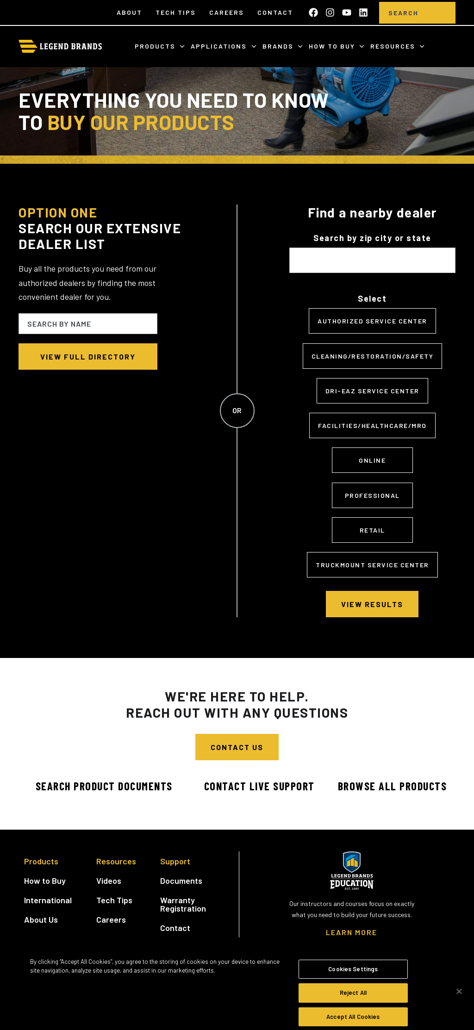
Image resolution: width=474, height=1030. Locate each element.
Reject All (353, 1000)
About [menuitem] (129, 12)
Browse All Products (392, 786)
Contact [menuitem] (275, 12)
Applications (220, 46)
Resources (394, 46)
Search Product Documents (104, 786)
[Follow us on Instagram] (330, 12)
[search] (441, 13)
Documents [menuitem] (181, 880)
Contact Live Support (259, 786)
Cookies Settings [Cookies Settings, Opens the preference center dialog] (353, 976)
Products (156, 46)
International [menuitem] (48, 900)
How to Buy (333, 46)
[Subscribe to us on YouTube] (346, 12)
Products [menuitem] (41, 861)
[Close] (459, 998)
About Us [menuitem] (41, 919)
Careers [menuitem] (226, 12)
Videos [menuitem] (108, 880)
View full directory (88, 356)
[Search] (403, 13)
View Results (372, 604)
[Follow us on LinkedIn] (363, 12)
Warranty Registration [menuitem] (183, 904)
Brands (279, 46)
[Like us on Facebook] (313, 12)
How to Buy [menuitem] (45, 880)
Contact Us (237, 747)
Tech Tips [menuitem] (176, 12)
